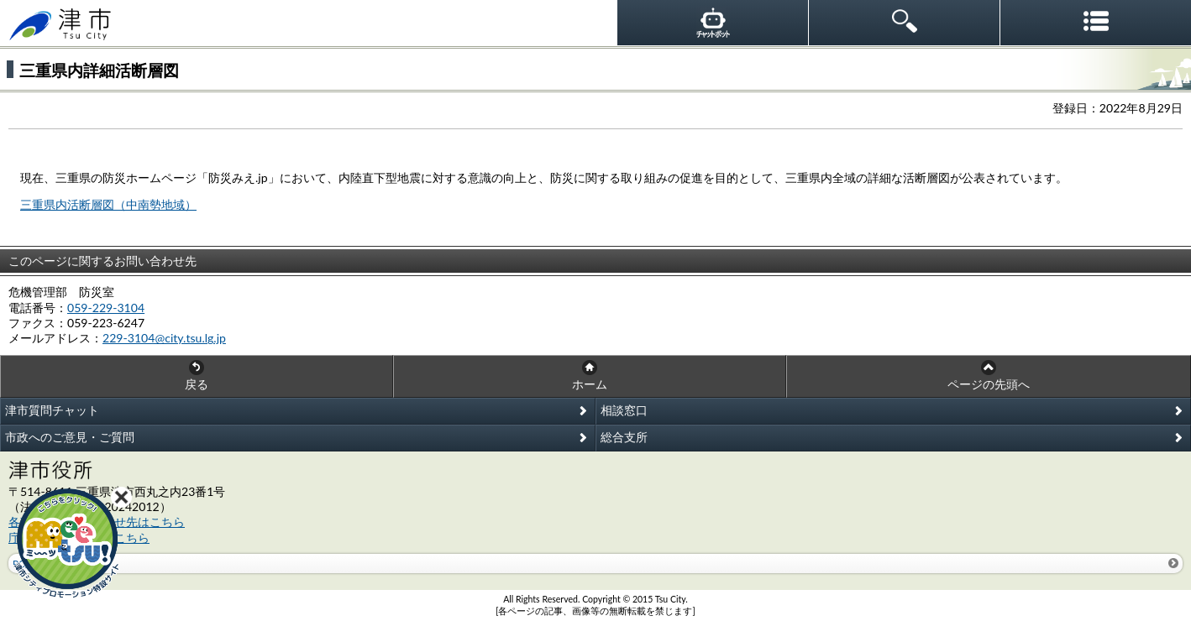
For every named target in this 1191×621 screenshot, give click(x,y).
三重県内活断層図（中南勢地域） (108, 204)
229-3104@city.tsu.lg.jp (164, 338)
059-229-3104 (105, 307)
